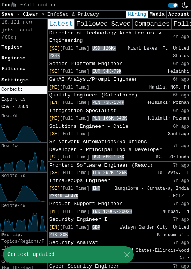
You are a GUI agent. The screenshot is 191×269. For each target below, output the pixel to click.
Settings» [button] (15, 80)
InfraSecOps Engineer (79, 180)
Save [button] (9, 14)
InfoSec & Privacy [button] (73, 14)
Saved (121, 24)
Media (157, 14)
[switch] (173, 5)
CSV (5, 106)
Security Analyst (73, 242)
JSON (23, 106)
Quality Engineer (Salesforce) (93, 95)
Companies (152, 24)
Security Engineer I (78, 219)
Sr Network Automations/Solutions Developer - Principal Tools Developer (105, 145)
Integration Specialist (82, 111)
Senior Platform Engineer (86, 64)
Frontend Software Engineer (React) (101, 165)
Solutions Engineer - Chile (89, 126)
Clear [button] (32, 14)
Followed (92, 24)
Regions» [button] (13, 58)
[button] (23, 90)
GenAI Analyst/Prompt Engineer (93, 79)
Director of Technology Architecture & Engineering (105, 36)
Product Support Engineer (86, 204)
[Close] (127, 255)
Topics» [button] (12, 47)
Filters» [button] (13, 69)
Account (179, 14)
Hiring (137, 14)
